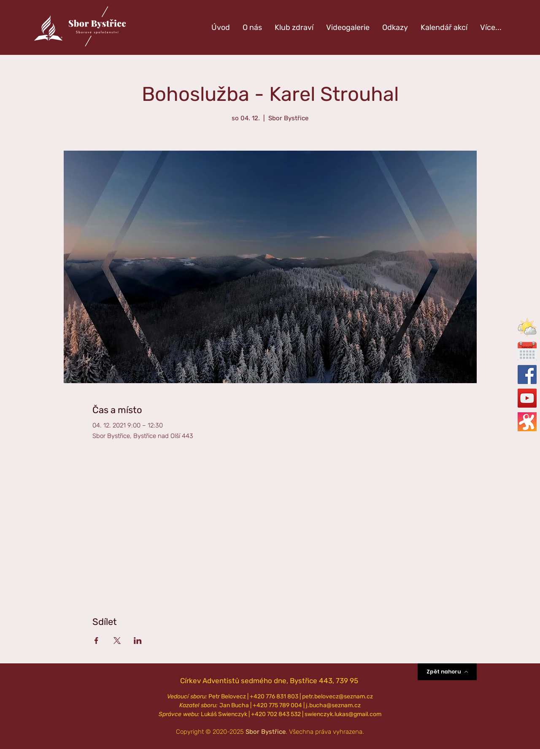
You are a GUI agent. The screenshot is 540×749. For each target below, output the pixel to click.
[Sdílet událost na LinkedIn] (138, 640)
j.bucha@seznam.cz (333, 705)
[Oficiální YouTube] (527, 398)
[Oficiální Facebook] (527, 374)
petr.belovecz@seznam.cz (337, 696)
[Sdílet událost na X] (117, 640)
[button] (527, 327)
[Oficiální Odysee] (527, 421)
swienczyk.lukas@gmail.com (343, 714)
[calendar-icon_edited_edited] (527, 350)
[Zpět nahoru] (447, 671)
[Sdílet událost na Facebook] (96, 640)
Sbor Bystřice (266, 731)
